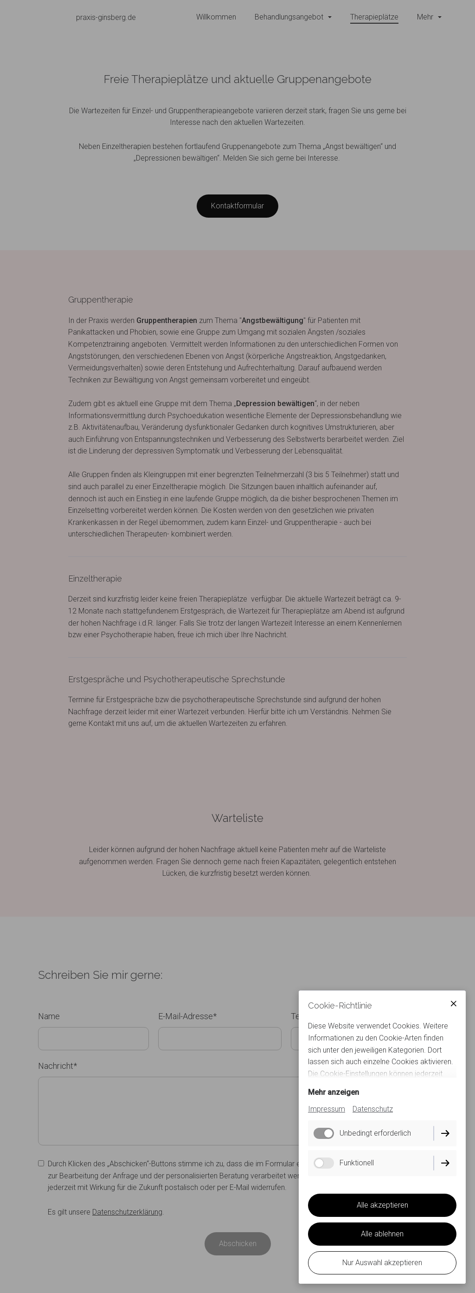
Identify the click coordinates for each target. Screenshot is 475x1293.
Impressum (326, 1109)
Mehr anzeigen (333, 1092)
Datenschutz (373, 1109)
